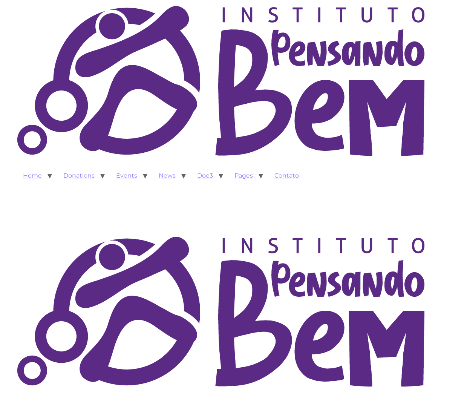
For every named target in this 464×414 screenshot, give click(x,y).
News (167, 175)
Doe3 (205, 175)
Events (126, 175)
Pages (243, 175)
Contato (286, 175)
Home (32, 175)
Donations (79, 175)
